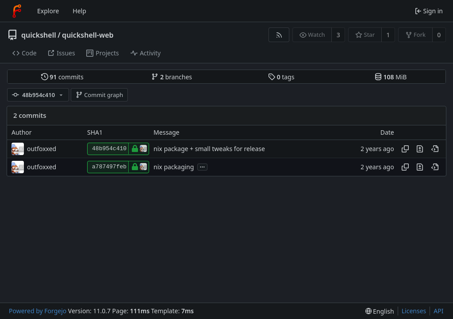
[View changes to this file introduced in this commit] (419, 149)
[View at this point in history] (434, 149)
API (438, 311)
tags (281, 77)
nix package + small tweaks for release (209, 148)
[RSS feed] (279, 34)
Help (79, 11)
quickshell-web (87, 35)
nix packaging (174, 167)
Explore (48, 11)
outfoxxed (41, 148)
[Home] (16, 11)
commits (62, 77)
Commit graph (99, 95)
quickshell (38, 35)
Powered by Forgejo (37, 311)
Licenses (414, 311)
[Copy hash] (405, 149)
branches (171, 77)
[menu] (379, 311)
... (202, 166)
